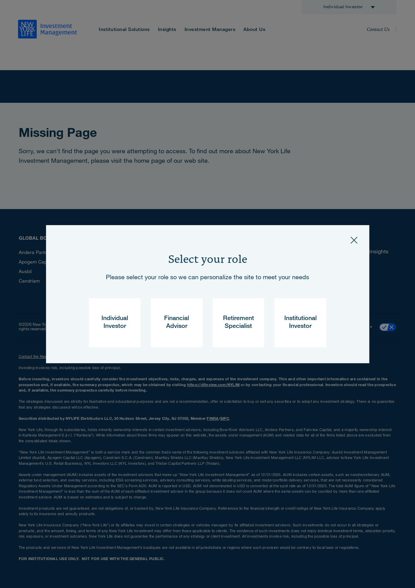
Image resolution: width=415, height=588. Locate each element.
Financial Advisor (176, 323)
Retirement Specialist (238, 323)
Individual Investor (114, 323)
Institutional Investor (300, 323)
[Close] (354, 240)
